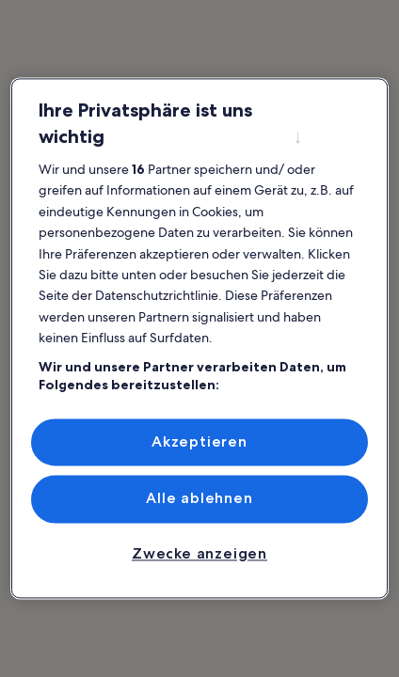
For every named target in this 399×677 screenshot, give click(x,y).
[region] (200, 338)
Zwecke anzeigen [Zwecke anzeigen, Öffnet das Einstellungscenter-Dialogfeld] (199, 553)
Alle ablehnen (199, 499)
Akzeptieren (199, 441)
